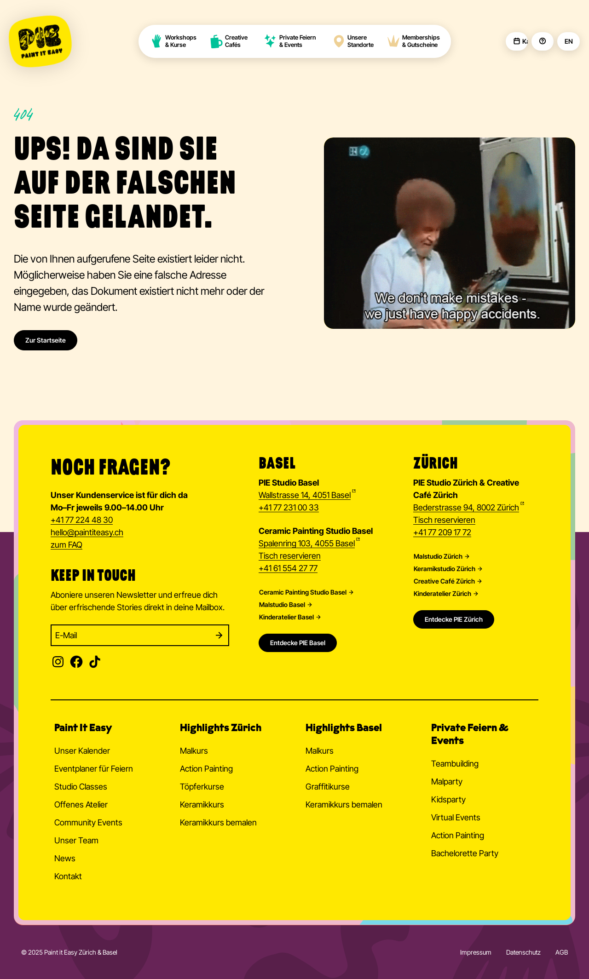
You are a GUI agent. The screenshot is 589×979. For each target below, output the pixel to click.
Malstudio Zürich (438, 556)
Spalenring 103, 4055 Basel (307, 543)
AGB (561, 952)
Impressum (475, 952)
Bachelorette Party (464, 853)
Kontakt (68, 876)
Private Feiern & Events (290, 41)
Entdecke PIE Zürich (454, 619)
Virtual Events (455, 817)
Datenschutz (523, 952)
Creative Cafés (229, 41)
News (64, 858)
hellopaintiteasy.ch (87, 532)
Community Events (88, 822)
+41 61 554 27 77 (288, 568)
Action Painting (206, 768)
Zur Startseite (45, 340)
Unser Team (76, 840)
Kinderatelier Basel (286, 617)
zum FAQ (66, 545)
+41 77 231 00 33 (289, 507)
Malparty (446, 781)
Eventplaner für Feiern (93, 768)
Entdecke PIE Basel (297, 643)
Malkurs (194, 751)
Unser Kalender (82, 751)
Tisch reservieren (290, 556)
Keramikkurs (202, 804)
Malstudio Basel (282, 604)
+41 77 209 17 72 (442, 532)
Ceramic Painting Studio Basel (302, 592)
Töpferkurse (202, 786)
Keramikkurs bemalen (218, 822)
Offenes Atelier (81, 804)
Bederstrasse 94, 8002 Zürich (466, 507)
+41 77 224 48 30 (82, 520)
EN (568, 41)
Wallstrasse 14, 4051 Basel (305, 495)
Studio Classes (80, 786)
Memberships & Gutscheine (413, 41)
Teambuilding (455, 763)
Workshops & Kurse (173, 41)
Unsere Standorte (353, 41)
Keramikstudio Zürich (444, 569)
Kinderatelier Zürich (442, 593)
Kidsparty (448, 799)
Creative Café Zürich (444, 581)
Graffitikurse (328, 786)
